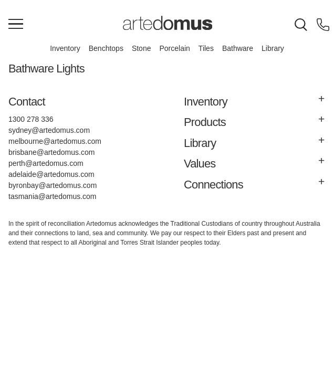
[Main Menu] (15, 25)
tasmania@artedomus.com (52, 196)
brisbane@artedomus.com (51, 152)
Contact (26, 101)
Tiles (206, 48)
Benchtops (106, 48)
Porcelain (174, 48)
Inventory (65, 48)
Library (273, 48)
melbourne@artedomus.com (54, 141)
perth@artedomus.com (46, 163)
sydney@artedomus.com (49, 130)
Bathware (237, 48)
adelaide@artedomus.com (51, 174)
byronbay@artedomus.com (52, 185)
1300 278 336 (31, 119)
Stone (141, 48)
